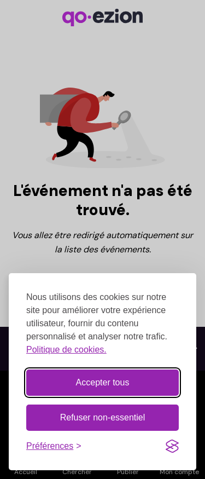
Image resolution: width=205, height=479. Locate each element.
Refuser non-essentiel (102, 416)
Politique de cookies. (66, 348)
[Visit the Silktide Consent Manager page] (172, 445)
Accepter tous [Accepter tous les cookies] (103, 381)
